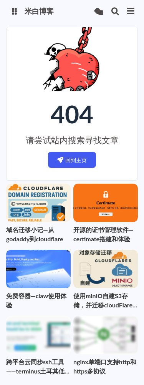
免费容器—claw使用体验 (36, 300)
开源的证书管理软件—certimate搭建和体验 (103, 234)
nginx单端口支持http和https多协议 (104, 366)
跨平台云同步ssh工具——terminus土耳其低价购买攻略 (35, 367)
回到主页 (72, 160)
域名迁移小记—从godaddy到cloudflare (34, 234)
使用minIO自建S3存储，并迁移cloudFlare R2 (102, 301)
